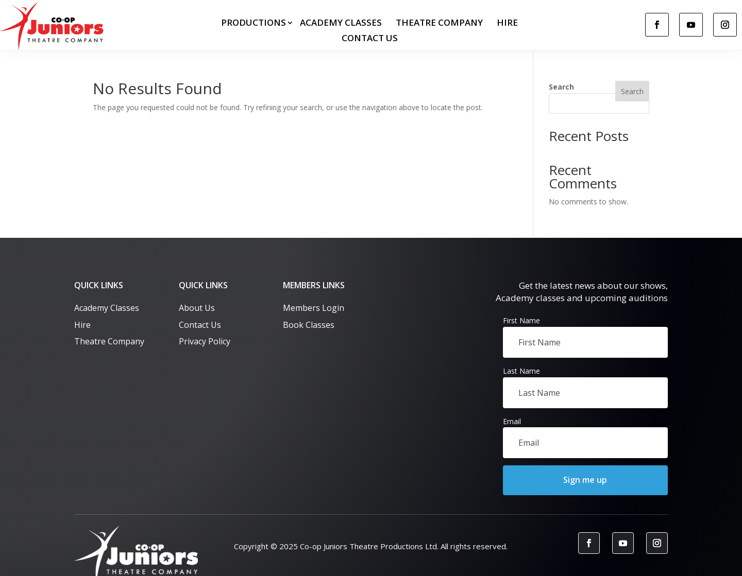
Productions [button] (253, 23)
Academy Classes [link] (341, 23)
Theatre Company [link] (439, 23)
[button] (585, 480)
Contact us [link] (370, 39)
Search (561, 87)
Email (512, 421)
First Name (521, 320)
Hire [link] (507, 23)
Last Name (521, 371)
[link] (54, 26)
